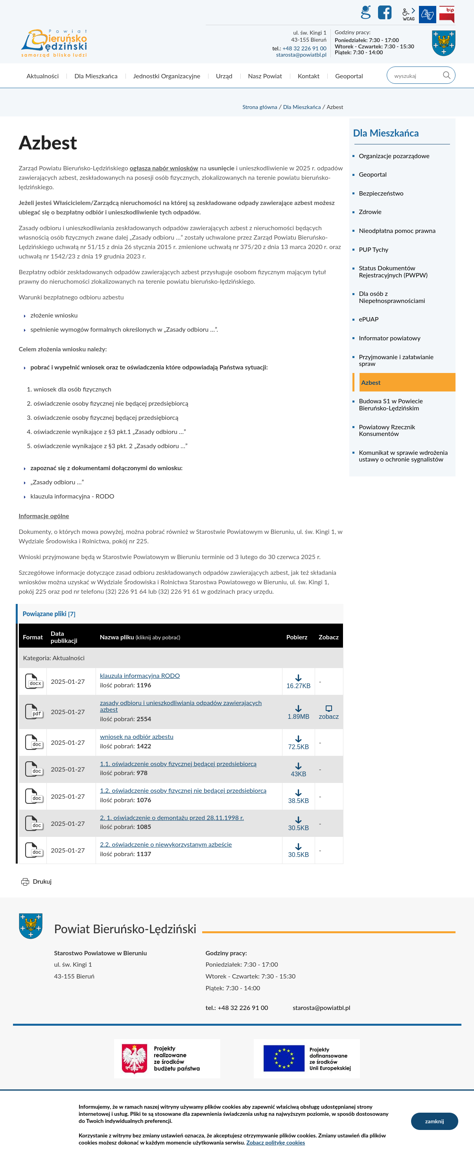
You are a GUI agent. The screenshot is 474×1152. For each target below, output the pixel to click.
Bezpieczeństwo (381, 193)
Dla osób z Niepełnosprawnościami (392, 297)
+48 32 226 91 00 (304, 48)
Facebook (386, 12)
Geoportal (373, 174)
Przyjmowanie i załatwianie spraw (396, 360)
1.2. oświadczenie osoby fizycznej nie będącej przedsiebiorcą (183, 790)
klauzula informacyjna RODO (140, 675)
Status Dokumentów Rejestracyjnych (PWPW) (393, 271)
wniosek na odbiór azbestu (136, 736)
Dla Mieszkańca (302, 106)
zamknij (434, 1121)
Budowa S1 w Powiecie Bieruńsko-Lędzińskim (391, 404)
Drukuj (42, 881)
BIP (447, 14)
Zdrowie (370, 211)
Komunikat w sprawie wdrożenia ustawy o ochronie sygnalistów (403, 456)
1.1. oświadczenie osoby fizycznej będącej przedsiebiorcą (178, 763)
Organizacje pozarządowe (394, 155)
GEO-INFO (365, 12)
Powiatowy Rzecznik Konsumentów (387, 430)
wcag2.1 (408, 14)
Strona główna (259, 106)
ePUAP (369, 319)
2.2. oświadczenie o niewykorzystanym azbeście (166, 844)
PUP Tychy (374, 249)
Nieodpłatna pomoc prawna (397, 230)
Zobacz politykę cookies (276, 1142)
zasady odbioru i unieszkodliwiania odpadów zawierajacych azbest (181, 706)
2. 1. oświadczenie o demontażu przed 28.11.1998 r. (172, 817)
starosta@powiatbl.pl (301, 54)
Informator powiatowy (390, 338)
